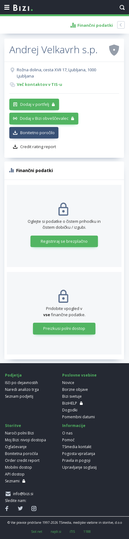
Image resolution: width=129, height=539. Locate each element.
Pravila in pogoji (76, 460)
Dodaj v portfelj (34, 104)
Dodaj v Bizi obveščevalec (44, 118)
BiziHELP (69, 403)
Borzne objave (75, 389)
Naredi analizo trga (22, 389)
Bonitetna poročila (21, 453)
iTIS (72, 531)
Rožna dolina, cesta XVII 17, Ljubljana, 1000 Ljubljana (56, 73)
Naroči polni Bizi (19, 433)
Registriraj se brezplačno (64, 241)
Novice (68, 382)
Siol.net (36, 531)
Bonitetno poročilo (37, 132)
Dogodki (69, 410)
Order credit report (22, 460)
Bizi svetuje (72, 396)
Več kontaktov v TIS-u (39, 84)
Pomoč (68, 440)
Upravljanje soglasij (79, 467)
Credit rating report (38, 146)
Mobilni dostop (18, 467)
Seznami (12, 481)
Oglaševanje (16, 446)
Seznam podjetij (19, 396)
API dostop (15, 474)
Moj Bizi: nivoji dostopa (25, 440)
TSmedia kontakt (76, 446)
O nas (67, 433)
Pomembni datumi (78, 416)
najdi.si (56, 531)
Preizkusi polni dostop (64, 328)
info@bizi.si (22, 493)
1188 (87, 531)
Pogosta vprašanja (78, 453)
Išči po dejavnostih (21, 382)
